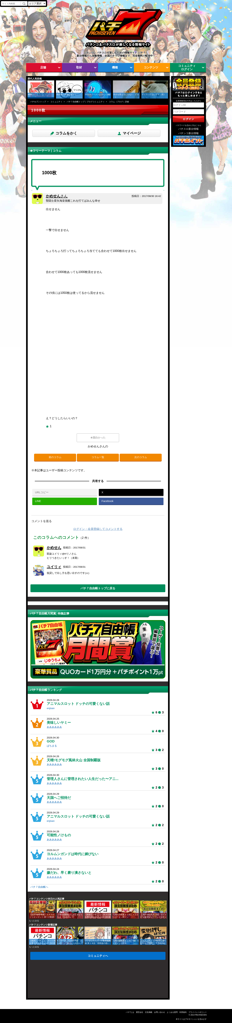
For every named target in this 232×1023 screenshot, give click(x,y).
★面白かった (97, 437)
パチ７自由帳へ (39, 887)
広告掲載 (148, 1012)
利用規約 (183, 1012)
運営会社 (139, 1012)
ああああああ (54, 727)
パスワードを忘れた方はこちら (188, 125)
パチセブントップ (38, 102)
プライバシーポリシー (197, 1012)
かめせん (57, 196)
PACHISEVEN (201, 1015)
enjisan (51, 708)
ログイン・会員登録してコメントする (98, 528)
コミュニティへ (98, 955)
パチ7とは (130, 1012)
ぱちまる (52, 745)
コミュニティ (56, 102)
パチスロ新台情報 (188, 129)
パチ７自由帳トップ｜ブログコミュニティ (86, 102)
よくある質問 (172, 1012)
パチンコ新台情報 (188, 133)
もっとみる (34, 921)
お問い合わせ (159, 1012)
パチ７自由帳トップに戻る (97, 588)
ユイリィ (54, 567)
